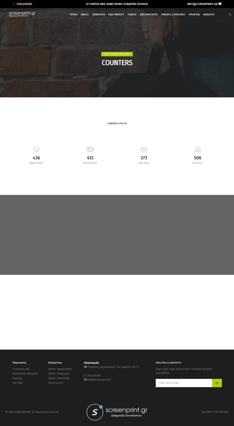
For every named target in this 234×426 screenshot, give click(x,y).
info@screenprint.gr (99, 379)
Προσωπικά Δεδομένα (25, 373)
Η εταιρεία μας (21, 369)
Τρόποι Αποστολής (58, 378)
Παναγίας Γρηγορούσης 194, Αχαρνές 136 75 (113, 367)
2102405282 (93, 375)
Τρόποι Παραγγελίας (60, 369)
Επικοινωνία (55, 382)
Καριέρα (17, 378)
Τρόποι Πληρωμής (58, 373)
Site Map (17, 382)
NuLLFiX (54, 412)
